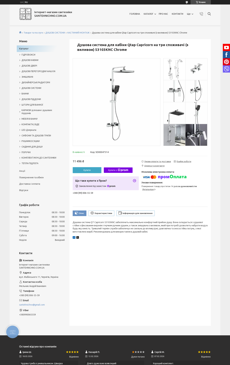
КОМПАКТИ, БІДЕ (30, 124)
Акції (22, 171)
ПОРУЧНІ (26, 152)
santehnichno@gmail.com (32, 304)
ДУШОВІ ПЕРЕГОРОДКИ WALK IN (38, 71)
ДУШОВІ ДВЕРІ (29, 65)
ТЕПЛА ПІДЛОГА (30, 163)
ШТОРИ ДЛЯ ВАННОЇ (32, 104)
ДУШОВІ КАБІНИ (30, 60)
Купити (87, 170)
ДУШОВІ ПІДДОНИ (31, 99)
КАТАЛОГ (148, 14)
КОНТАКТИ (177, 14)
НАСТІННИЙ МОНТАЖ (78, 32)
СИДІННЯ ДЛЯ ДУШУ (32, 146)
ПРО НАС (163, 14)
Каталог (24, 48)
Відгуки (23, 190)
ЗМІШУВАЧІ (27, 77)
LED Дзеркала (29, 130)
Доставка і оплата (29, 183)
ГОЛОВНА (135, 14)
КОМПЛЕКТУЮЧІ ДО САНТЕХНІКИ (39, 157)
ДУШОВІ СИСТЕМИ (55, 32)
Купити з (118, 170)
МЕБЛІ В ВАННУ (30, 119)
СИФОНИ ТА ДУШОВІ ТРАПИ (36, 135)
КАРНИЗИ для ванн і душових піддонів (37, 111)
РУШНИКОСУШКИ (31, 141)
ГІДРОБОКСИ (28, 54)
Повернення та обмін (31, 177)
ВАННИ (25, 93)
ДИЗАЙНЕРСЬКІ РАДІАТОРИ (36, 82)
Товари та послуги (33, 32)
